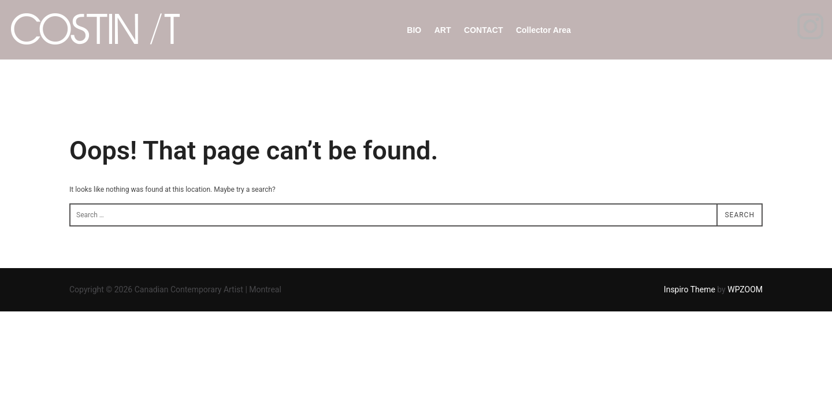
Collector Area (543, 30)
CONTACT (483, 30)
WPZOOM (745, 289)
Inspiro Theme (689, 289)
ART (442, 30)
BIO (414, 30)
